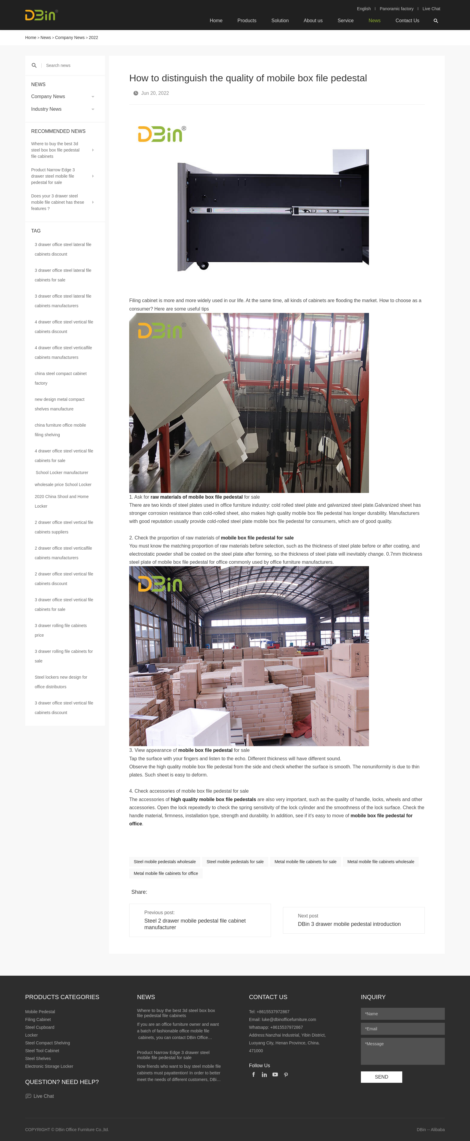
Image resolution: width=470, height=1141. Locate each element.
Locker (31, 1035)
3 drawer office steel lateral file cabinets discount (63, 249)
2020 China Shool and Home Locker (62, 501)
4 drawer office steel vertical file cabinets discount (64, 327)
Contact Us (407, 20)
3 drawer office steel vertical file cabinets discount (64, 708)
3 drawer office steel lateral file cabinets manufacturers (63, 301)
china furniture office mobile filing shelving (60, 430)
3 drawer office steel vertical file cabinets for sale (64, 604)
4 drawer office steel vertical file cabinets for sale (64, 456)
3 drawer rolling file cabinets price (61, 630)
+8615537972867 (273, 1011)
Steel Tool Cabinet (42, 1050)
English (364, 8)
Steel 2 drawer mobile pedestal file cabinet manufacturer (194, 924)
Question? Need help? (62, 1082)
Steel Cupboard (39, 1027)
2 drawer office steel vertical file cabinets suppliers (64, 527)
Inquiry (373, 997)
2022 (93, 37)
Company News (70, 37)
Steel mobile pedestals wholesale (165, 861)
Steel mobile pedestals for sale (235, 861)
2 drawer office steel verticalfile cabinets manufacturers (63, 553)
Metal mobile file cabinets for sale (306, 861)
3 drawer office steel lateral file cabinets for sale (63, 275)
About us (313, 20)
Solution (280, 20)
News (375, 20)
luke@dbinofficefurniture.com (289, 1019)
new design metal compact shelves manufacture (60, 404)
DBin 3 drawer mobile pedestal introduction (349, 924)
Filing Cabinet (38, 1019)
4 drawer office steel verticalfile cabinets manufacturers (63, 352)
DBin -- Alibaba (431, 1129)
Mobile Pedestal (40, 1011)
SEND (381, 1076)
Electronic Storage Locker (49, 1066)
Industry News (46, 109)
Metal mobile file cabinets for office (166, 873)
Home (216, 20)
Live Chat (431, 8)
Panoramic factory (397, 8)
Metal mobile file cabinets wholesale (380, 861)
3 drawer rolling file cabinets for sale (64, 656)
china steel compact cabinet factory (61, 378)
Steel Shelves (38, 1058)
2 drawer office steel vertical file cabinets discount (64, 579)
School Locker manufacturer (62, 472)
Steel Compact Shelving (47, 1042)
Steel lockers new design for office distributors (61, 682)
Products (246, 20)
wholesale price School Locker (63, 484)
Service (345, 20)
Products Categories (62, 997)
